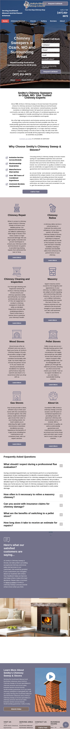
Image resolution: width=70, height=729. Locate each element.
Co (20, 139)
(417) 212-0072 (22, 74)
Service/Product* (48, 59)
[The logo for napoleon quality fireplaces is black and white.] (52, 649)
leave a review (11, 582)
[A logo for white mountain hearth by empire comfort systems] (17, 648)
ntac (23, 139)
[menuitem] (5, 21)
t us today (28, 139)
